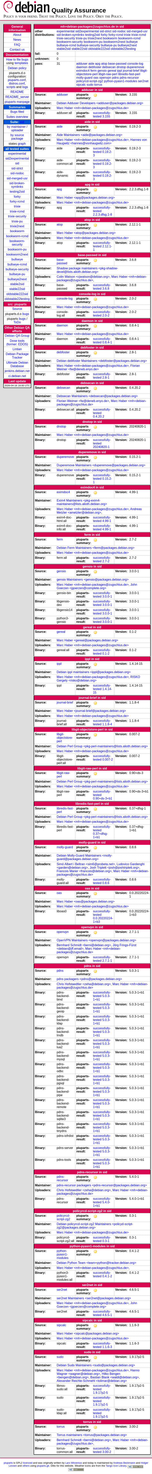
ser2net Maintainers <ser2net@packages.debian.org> (94, 1298)
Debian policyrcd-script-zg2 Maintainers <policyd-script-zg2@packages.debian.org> (95, 1225)
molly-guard (84, 77)
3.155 (106, 116)
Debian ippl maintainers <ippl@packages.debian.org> (94, 672)
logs (25, 87)
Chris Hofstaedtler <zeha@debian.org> (84, 984)
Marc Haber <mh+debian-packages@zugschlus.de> (93, 108)
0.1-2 (105, 653)
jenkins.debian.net (17, 371)
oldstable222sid (17, 294)
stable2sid (17, 284)
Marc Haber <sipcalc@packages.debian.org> (88, 1333)
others (25, 1465)
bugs (25, 314)
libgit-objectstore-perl (65, 738)
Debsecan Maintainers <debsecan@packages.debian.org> (97, 396)
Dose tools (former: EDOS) (17, 342)
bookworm (17, 231)
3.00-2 (106, 1452)
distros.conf (17, 83)
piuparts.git (43, 1465)
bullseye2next (17, 279)
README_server (17, 97)
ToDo (17, 322)
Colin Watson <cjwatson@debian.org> (83, 276)
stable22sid (17, 289)
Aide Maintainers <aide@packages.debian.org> (89, 135)
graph (22, 143)
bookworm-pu (17, 249)
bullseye (17, 259)
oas (95, 77)
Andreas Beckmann (124, 1462)
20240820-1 (101, 447)
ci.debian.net (17, 376)
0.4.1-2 (107, 1276)
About (17, 34)
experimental (17, 153)
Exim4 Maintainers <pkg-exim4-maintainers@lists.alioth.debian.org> (82, 502)
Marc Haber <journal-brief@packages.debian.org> (91, 710)
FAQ (17, 44)
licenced (28, 1462)
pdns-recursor (129, 77)
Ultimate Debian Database (17, 364)
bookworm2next (17, 254)
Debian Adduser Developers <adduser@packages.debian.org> (100, 103)
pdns (115, 77)
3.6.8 (105, 288)
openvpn (105, 77)
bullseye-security (17, 269)
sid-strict (17, 168)
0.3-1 (105, 1241)
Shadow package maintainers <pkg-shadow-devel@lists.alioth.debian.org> (87, 270)
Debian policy (17, 68)
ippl (119, 70)
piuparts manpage (17, 101)
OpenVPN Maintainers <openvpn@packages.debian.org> (96, 940)
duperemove (135, 67)
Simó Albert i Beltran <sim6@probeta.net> (86, 864)
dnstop (121, 67)
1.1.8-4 (107, 724)
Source (17, 308)
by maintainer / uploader (17, 128)
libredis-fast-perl (129, 74)
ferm (93, 70)
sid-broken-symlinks (17, 185)
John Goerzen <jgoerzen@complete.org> (97, 586)
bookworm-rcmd (17, 236)
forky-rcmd (17, 201)
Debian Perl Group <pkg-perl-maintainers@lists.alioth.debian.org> (102, 746)
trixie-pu (17, 221)
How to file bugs (17, 59)
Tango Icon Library (116, 1465)
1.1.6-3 (107, 1347)
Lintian (17, 349)
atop (104, 63)
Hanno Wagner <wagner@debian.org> (98, 1372)
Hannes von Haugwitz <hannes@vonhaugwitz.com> (102, 141)
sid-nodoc (17, 173)
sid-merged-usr (17, 178)
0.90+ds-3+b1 (102, 798)
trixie (17, 206)
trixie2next (17, 226)
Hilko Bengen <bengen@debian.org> (88, 1375)
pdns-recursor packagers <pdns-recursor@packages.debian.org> (102, 1185)
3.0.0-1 (107, 596)
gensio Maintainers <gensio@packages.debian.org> (92, 579)
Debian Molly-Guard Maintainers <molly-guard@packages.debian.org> (84, 857)
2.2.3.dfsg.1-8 (102, 214)
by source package (17, 136)
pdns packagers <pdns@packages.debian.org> (89, 979)
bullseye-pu (17, 274)
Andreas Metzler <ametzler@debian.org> (99, 510)
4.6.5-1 (107, 1315)
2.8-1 (105, 377)
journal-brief (131, 70)
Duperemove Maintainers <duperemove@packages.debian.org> (101, 465)
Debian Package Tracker (17, 355)
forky (17, 196)
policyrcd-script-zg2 (89, 81)
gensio (102, 70)
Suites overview (17, 116)
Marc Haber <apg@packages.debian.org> (86, 197)
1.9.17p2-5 (100, 1392)
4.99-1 (106, 521)
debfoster (94, 67)
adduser (82, 63)
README (17, 91)
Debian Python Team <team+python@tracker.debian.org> (96, 1262)
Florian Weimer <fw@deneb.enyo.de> (98, 367)
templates (21, 63)
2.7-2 (105, 561)
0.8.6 (105, 883)
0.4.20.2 (98, 416)
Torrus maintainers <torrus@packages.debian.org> (92, 1435)
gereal (112, 70)
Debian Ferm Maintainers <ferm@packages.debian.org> (95, 547)
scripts (10, 87)
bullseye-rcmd (17, 264)
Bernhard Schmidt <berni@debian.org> (84, 945)
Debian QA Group (17, 335)
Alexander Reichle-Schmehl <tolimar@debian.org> (92, 1380)
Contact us (17, 49)
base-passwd (117, 63)
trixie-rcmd (17, 211)
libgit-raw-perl (107, 74)
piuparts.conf (17, 80)
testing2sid (17, 191)
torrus (98, 84)
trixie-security (17, 216)
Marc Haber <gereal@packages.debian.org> (87, 640)
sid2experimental (17, 158)
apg (97, 63)
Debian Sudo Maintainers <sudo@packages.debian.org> (96, 1365)
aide (91, 63)
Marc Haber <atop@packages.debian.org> (86, 233)
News (17, 39)
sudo (90, 84)
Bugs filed (17, 111)
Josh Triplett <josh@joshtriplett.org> (114, 867)
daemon (82, 67)
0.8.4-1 (107, 342)
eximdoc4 (83, 70)
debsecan (109, 67)
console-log (135, 63)
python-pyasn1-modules (120, 81)
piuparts (8, 1462)
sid (22, 122)
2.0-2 (105, 315)
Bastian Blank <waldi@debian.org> (114, 1377)
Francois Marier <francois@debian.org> (84, 871)
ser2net (143, 81)
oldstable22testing (17, 299)
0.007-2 (107, 759)
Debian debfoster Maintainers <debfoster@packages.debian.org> (102, 360)
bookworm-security (17, 242)
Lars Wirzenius (73, 1462)
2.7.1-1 (107, 960)
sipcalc (81, 84)
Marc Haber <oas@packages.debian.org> (85, 901)
